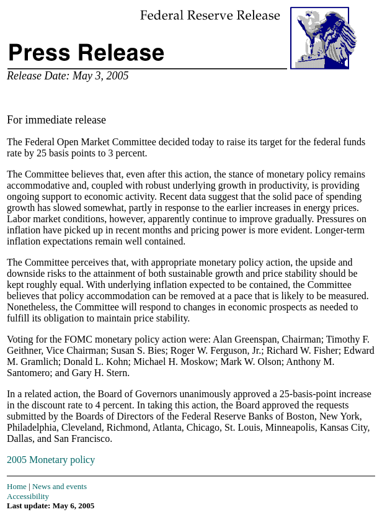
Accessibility (28, 496)
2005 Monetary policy (51, 459)
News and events (59, 486)
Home (17, 486)
